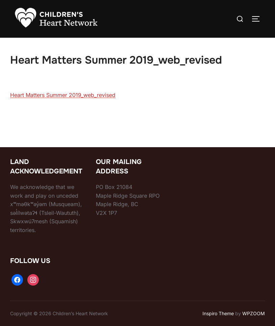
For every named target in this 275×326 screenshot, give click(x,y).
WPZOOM (253, 313)
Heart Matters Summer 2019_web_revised (62, 95)
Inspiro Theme (218, 313)
